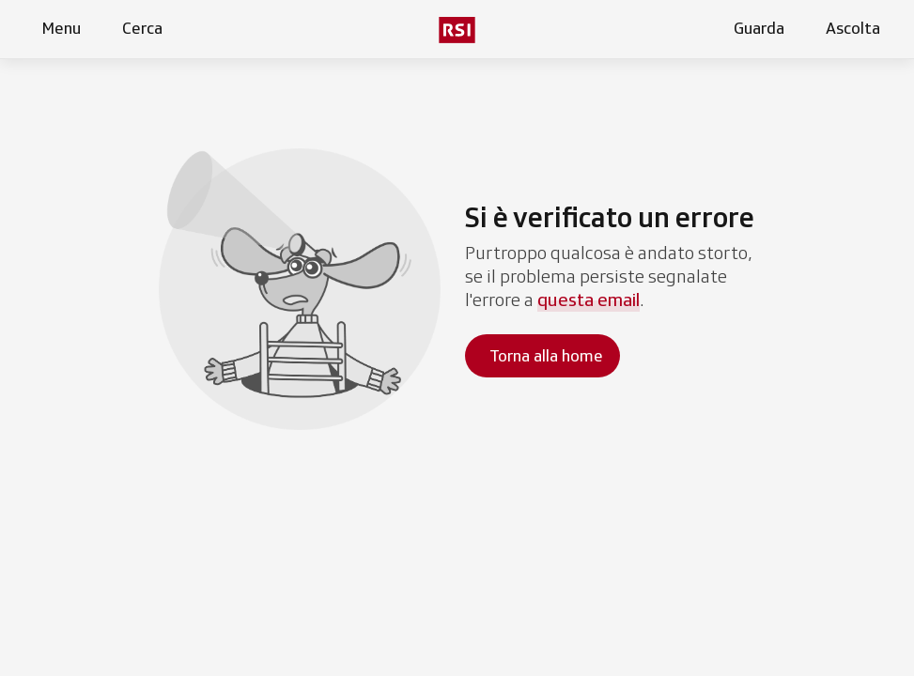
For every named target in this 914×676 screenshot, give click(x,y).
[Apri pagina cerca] (138, 29)
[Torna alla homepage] (542, 355)
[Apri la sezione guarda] (755, 29)
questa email (588, 299)
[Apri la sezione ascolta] (849, 29)
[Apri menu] (57, 29)
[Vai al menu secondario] (456, 30)
